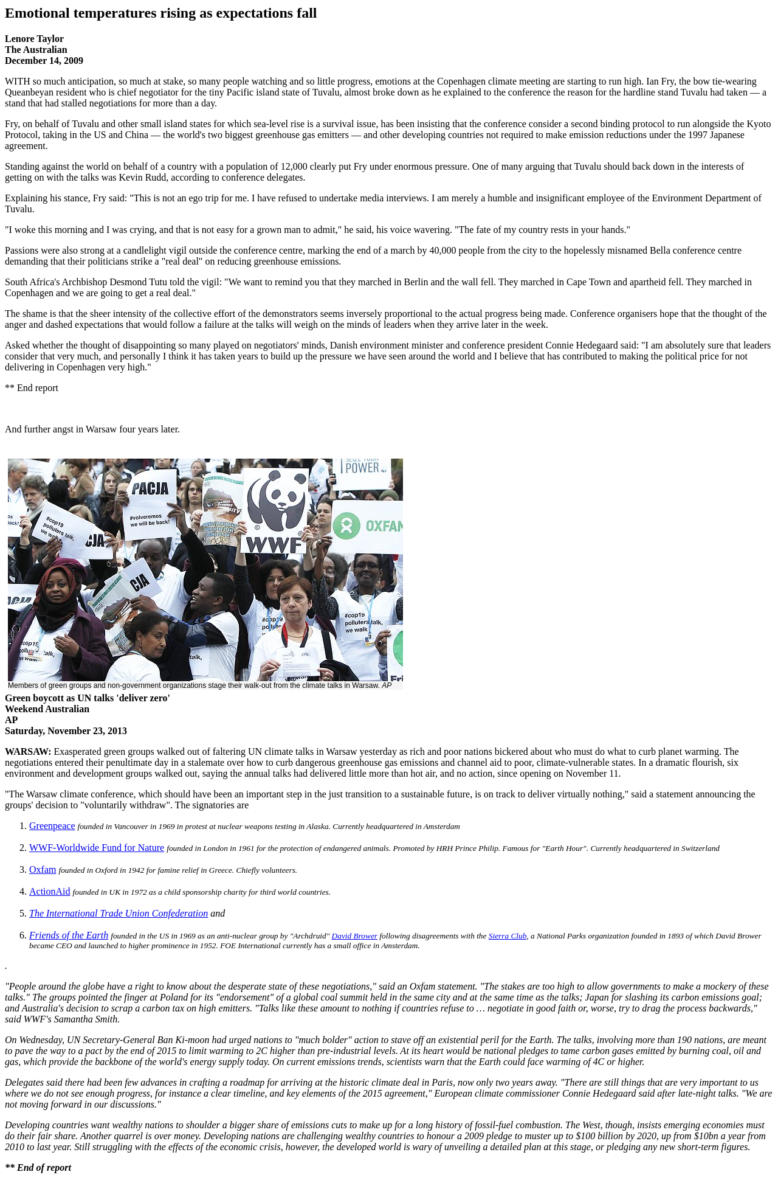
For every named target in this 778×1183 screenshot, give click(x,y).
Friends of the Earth (68, 935)
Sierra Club (508, 935)
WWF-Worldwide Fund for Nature (96, 847)
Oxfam (42, 869)
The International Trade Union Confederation (118, 913)
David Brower (354, 935)
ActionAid (50, 891)
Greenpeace (52, 825)
